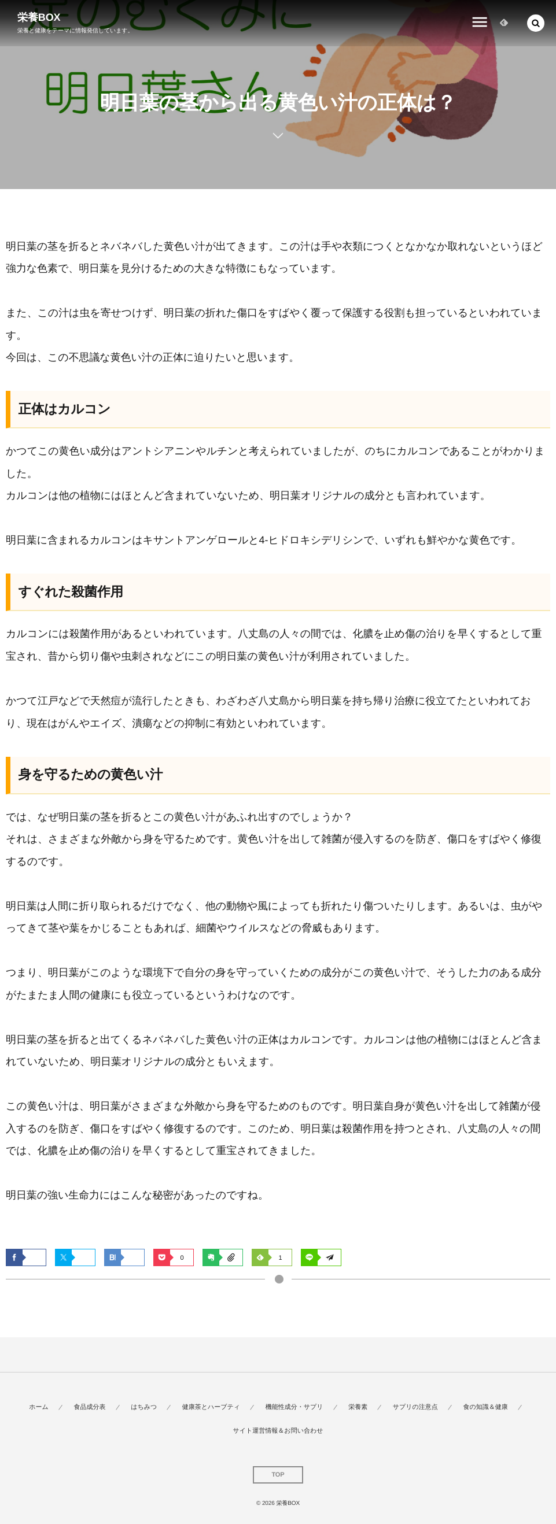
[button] (535, 23)
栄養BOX (39, 17)
